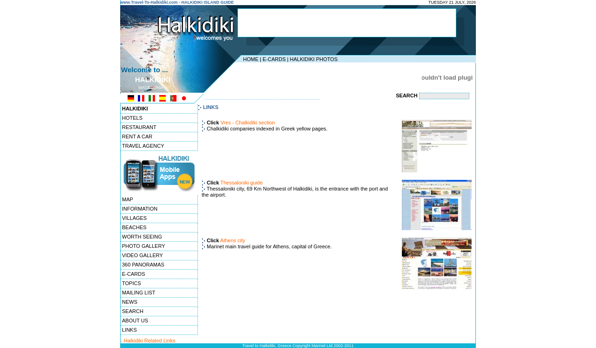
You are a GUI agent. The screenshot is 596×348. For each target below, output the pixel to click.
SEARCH (132, 311)
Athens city (232, 240)
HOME (250, 59)
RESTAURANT (139, 127)
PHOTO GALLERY (143, 246)
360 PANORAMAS (143, 264)
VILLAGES (134, 218)
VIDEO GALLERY (142, 255)
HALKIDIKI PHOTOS (314, 59)
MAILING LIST (139, 292)
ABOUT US (135, 320)
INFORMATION (139, 209)
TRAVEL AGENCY (143, 146)
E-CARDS (274, 59)
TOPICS (131, 283)
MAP (127, 199)
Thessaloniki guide (241, 182)
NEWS (129, 302)
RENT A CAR (137, 136)
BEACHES (134, 227)
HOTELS (132, 118)
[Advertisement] (347, 23)
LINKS (129, 330)
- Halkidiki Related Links (148, 340)
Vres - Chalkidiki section (247, 122)
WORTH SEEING (142, 236)
